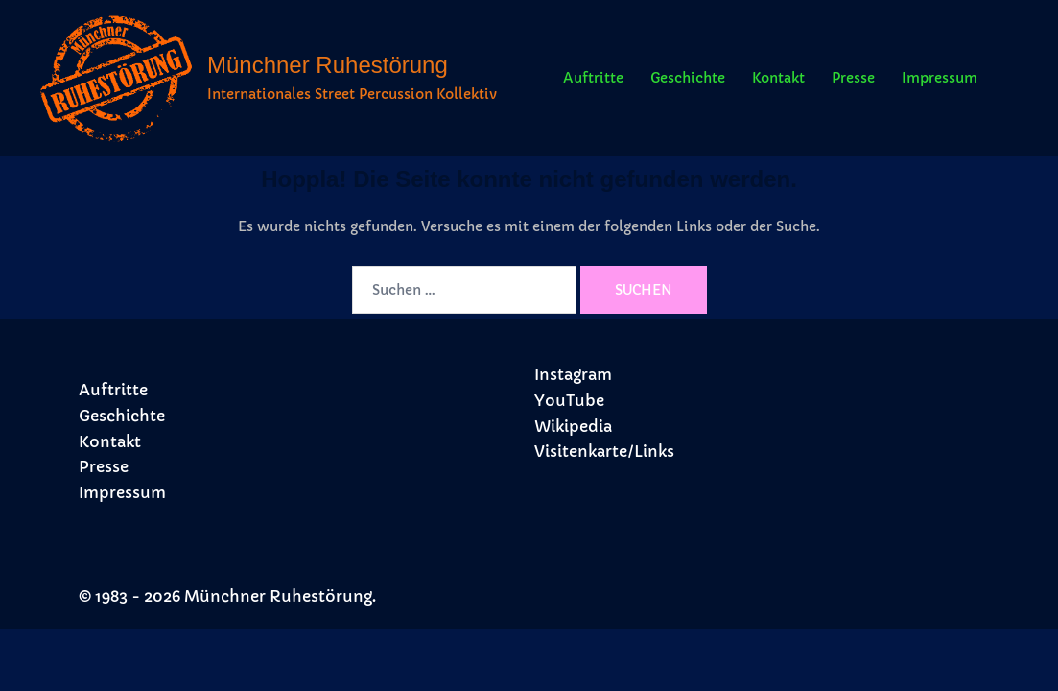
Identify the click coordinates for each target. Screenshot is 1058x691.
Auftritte (593, 77)
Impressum (939, 77)
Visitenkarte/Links (604, 451)
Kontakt (778, 77)
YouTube (569, 400)
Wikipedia (573, 426)
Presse (853, 77)
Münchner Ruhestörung (327, 65)
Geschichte (687, 77)
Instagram (573, 374)
